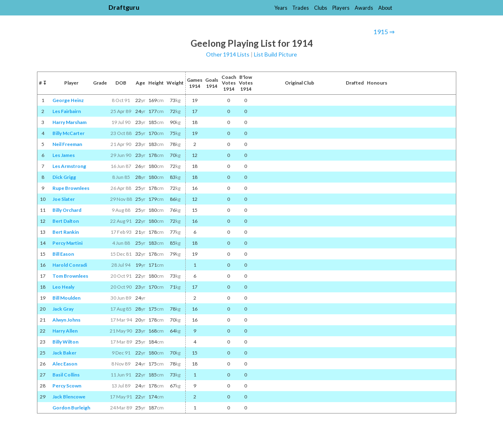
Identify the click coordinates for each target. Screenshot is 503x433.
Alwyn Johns (66, 320)
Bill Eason (63, 254)
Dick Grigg (64, 177)
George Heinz (68, 100)
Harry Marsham (69, 122)
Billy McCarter (68, 133)
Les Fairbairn (66, 111)
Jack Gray (63, 309)
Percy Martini (67, 243)
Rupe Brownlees (70, 188)
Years (280, 7)
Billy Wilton (65, 342)
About (385, 7)
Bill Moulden (66, 298)
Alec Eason (64, 364)
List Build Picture (275, 54)
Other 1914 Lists (227, 54)
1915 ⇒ (384, 31)
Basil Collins (66, 375)
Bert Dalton (65, 221)
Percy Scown (66, 386)
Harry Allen (65, 331)
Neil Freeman (67, 144)
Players (340, 7)
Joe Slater (63, 199)
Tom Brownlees (70, 276)
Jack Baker (64, 353)
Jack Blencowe (68, 397)
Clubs (320, 7)
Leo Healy (63, 287)
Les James (63, 155)
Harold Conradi (69, 265)
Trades (300, 7)
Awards (364, 7)
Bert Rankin (65, 232)
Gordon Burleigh (71, 408)
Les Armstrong (69, 166)
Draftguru (123, 7)
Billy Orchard (66, 210)
